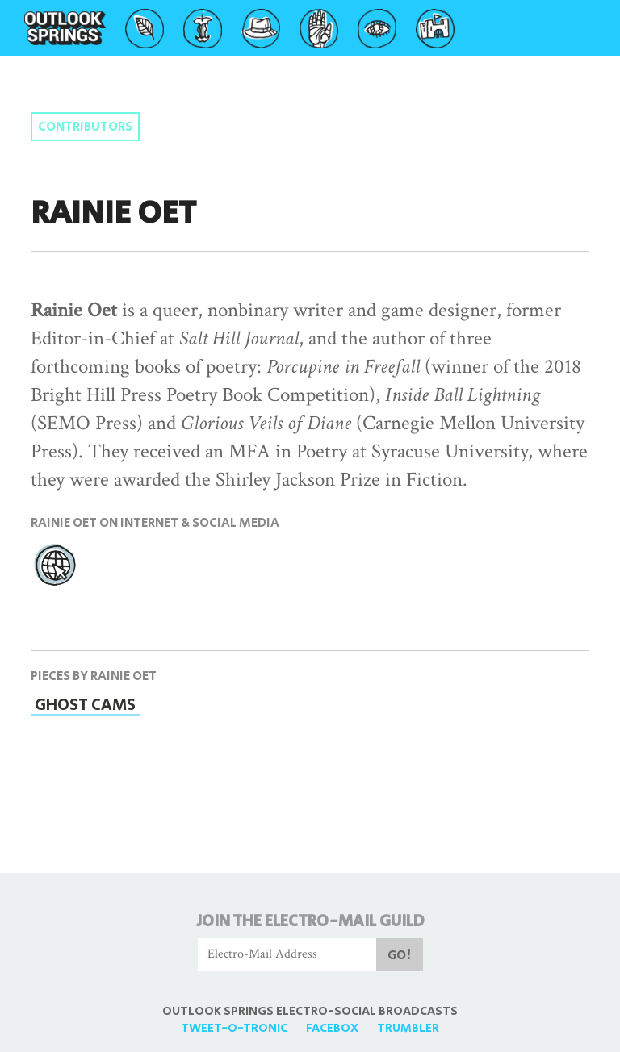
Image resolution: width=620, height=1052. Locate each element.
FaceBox (332, 1028)
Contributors (85, 127)
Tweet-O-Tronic (234, 1028)
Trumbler (408, 1028)
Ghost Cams (85, 705)
